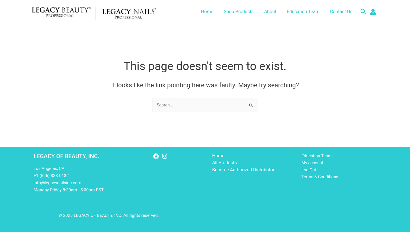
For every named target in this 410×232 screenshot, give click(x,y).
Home (213, 11)
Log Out (308, 169)
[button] (363, 12)
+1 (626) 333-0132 (51, 175)
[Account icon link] (373, 12)
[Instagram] (164, 156)
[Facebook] (156, 156)
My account (312, 162)
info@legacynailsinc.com (57, 182)
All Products (224, 162)
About (273, 11)
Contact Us (342, 11)
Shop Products (243, 11)
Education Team (305, 11)
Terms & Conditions (320, 177)
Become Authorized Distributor (243, 169)
